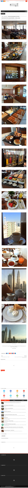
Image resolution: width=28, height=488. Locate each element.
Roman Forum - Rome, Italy (7, 411)
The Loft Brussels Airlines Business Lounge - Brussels (10, 414)
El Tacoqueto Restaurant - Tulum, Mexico (9, 430)
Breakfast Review (11, 19)
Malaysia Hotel (5, 16)
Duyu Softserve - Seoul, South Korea (8, 408)
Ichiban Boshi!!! (6, 417)
